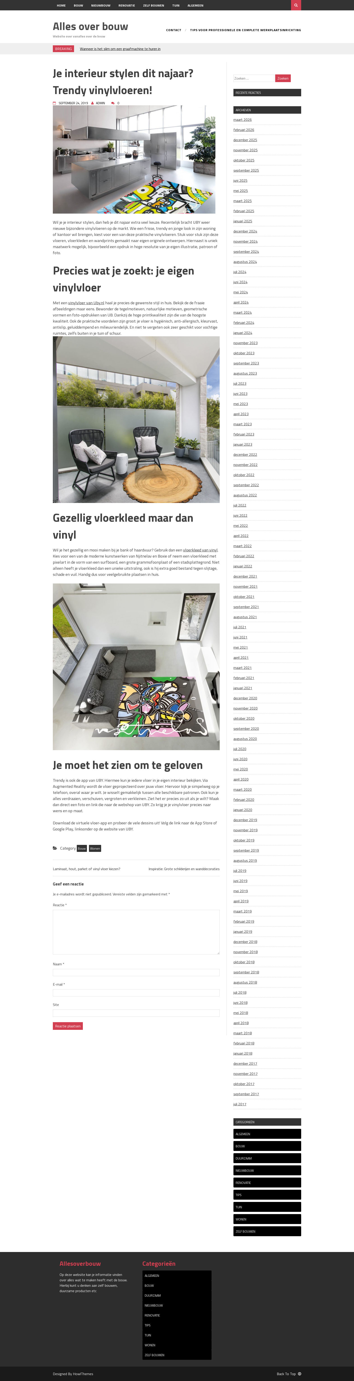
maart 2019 (242, 911)
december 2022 (245, 454)
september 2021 (246, 606)
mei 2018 (240, 1012)
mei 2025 (240, 190)
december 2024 (245, 231)
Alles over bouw (90, 26)
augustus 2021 (245, 617)
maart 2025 (242, 200)
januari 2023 (242, 444)
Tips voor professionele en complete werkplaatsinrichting (245, 30)
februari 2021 (243, 677)
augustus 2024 (245, 261)
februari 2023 (243, 434)
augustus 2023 (245, 373)
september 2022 (246, 485)
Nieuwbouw (100, 5)
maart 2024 (242, 312)
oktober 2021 (243, 596)
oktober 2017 (243, 1083)
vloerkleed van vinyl (200, 550)
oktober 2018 (243, 962)
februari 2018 (243, 1043)
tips (239, 1194)
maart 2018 (242, 1033)
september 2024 (246, 251)
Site (56, 1004)
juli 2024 (239, 271)
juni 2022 (240, 515)
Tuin (175, 5)
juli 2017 (239, 1104)
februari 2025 (243, 211)
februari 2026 (243, 129)
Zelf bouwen (153, 5)
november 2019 (245, 830)
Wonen (95, 848)
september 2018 (246, 972)
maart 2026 (242, 119)
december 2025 (245, 140)
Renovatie (127, 5)
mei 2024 (240, 292)
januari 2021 (242, 688)
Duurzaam (244, 1158)
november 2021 (245, 586)
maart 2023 (242, 424)
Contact (64, 15)
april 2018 (241, 1023)
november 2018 (245, 951)
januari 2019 (242, 931)
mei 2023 (240, 403)
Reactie (60, 905)
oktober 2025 (243, 160)
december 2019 (245, 820)
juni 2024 (240, 282)
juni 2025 (240, 180)
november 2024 (245, 241)
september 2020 (246, 728)
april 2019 (241, 901)
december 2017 (245, 1063)
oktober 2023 (243, 353)
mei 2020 (240, 769)
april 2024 (241, 302)
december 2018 (245, 941)
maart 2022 (242, 546)
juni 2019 (240, 880)
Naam (58, 964)
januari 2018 (242, 1053)
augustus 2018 (245, 982)
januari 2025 (242, 221)
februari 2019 (243, 921)
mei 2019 (240, 891)
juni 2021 (240, 637)
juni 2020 (240, 759)
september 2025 (246, 170)
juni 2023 (240, 393)
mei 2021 (240, 647)
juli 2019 (239, 870)
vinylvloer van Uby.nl (86, 303)
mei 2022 (240, 525)
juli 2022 (239, 505)
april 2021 (241, 657)
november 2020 (245, 708)
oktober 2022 (243, 474)
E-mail (59, 984)
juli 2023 (239, 383)
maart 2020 (242, 789)
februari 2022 (243, 556)
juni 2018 (240, 1002)
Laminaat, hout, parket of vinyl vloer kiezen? (86, 868)
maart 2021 (242, 667)
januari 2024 (242, 332)
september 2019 (246, 850)
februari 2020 (243, 799)
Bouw (78, 5)
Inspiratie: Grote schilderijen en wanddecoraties (184, 868)
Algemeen (195, 5)
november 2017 (245, 1073)
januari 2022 (242, 566)
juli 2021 (239, 627)
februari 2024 (243, 322)
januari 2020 (242, 809)
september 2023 (246, 363)
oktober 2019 (243, 840)
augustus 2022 (245, 495)
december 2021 (245, 576)
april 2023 (241, 414)
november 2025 (245, 150)
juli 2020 (239, 749)
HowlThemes (83, 1373)
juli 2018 (239, 992)
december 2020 (245, 698)
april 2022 (241, 535)
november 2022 (245, 464)
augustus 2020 (245, 738)
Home (61, 5)
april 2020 (241, 779)
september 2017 (246, 1094)
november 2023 (245, 343)
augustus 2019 (245, 860)
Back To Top (289, 1373)
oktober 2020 (243, 718)
